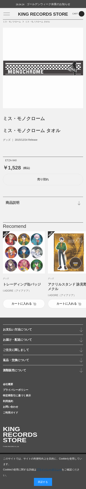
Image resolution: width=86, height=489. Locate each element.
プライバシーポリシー (49, 469)
